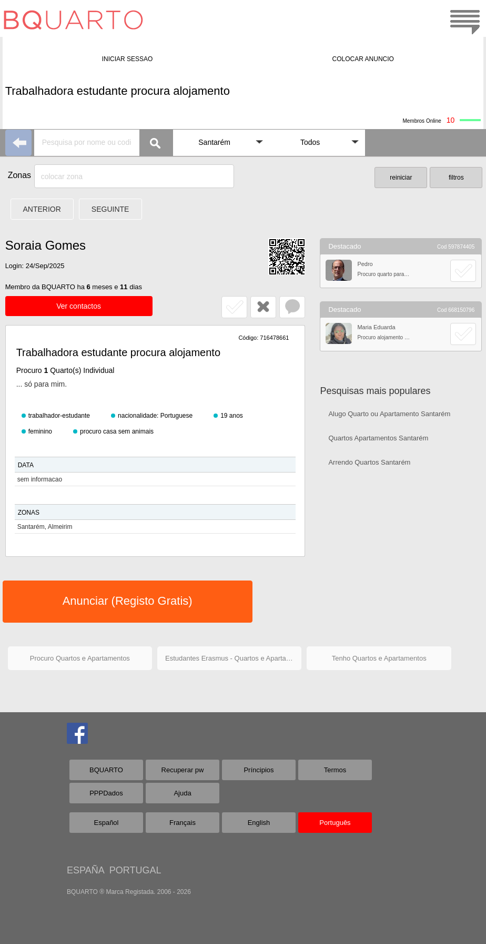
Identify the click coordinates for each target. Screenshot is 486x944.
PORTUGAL (135, 870)
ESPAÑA (85, 870)
